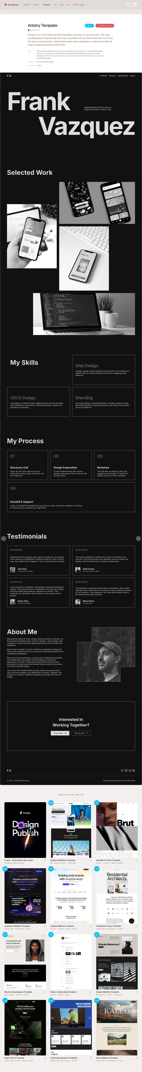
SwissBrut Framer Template (108, 860)
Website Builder (48, 62)
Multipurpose (19, 928)
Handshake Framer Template (108, 926)
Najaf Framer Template (14, 1058)
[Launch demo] (91, 860)
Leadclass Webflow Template (17, 926)
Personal (26, 994)
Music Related (9, 994)
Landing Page (71, 863)
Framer (70, 51)
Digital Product (59, 863)
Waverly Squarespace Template (18, 992)
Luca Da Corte (35, 30)
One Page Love (13, 5)
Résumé (67, 994)
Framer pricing (46, 58)
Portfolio (106, 863)
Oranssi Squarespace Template (63, 1058)
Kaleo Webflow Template (107, 1058)
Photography (118, 994)
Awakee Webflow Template (62, 926)
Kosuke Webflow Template (107, 992)
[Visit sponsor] (45, 860)
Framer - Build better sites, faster (18, 860)
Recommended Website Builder (14, 863)
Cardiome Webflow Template (62, 860)
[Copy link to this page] (60, 25)
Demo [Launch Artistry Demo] (89, 25)
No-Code (40, 62)
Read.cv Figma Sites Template (63, 992)
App (51, 863)
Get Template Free (104, 25)
